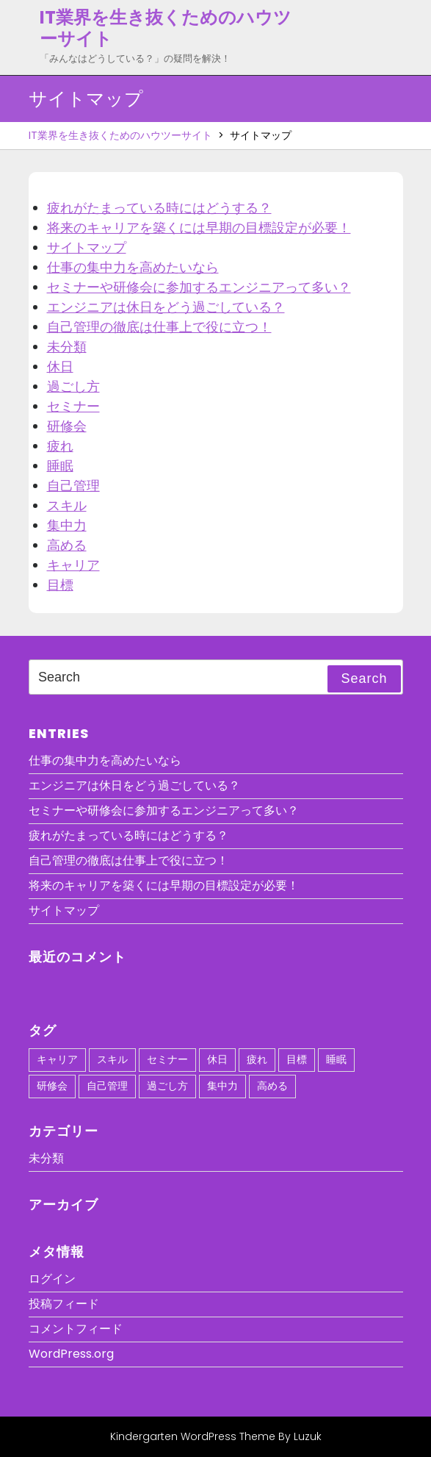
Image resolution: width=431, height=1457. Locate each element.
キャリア (73, 565)
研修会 (67, 426)
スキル (67, 505)
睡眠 (60, 466)
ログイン (52, 1278)
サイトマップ (86, 247)
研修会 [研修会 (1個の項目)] (52, 1085)
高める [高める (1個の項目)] (272, 1085)
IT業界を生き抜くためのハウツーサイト (165, 28)
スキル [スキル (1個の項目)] (112, 1059)
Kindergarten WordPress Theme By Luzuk (216, 1436)
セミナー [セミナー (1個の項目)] (167, 1059)
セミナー (73, 406)
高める (67, 545)
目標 (60, 585)
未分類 (67, 346)
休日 (60, 366)
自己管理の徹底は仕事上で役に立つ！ (159, 327)
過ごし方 (73, 386)
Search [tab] (364, 678)
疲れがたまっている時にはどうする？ (159, 207)
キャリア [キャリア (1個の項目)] (57, 1059)
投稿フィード (64, 1303)
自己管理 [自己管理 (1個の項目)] (107, 1085)
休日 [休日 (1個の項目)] (217, 1059)
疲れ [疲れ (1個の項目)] (257, 1059)
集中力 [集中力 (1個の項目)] (222, 1085)
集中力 (67, 525)
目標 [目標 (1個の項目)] (296, 1059)
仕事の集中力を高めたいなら (133, 267)
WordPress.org (71, 1353)
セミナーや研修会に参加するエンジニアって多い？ (199, 287)
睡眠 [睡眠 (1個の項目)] (336, 1059)
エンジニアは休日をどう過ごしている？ (166, 307)
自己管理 (73, 485)
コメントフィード (76, 1328)
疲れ (60, 446)
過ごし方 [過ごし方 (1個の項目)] (167, 1085)
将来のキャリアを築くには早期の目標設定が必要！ (199, 227)
